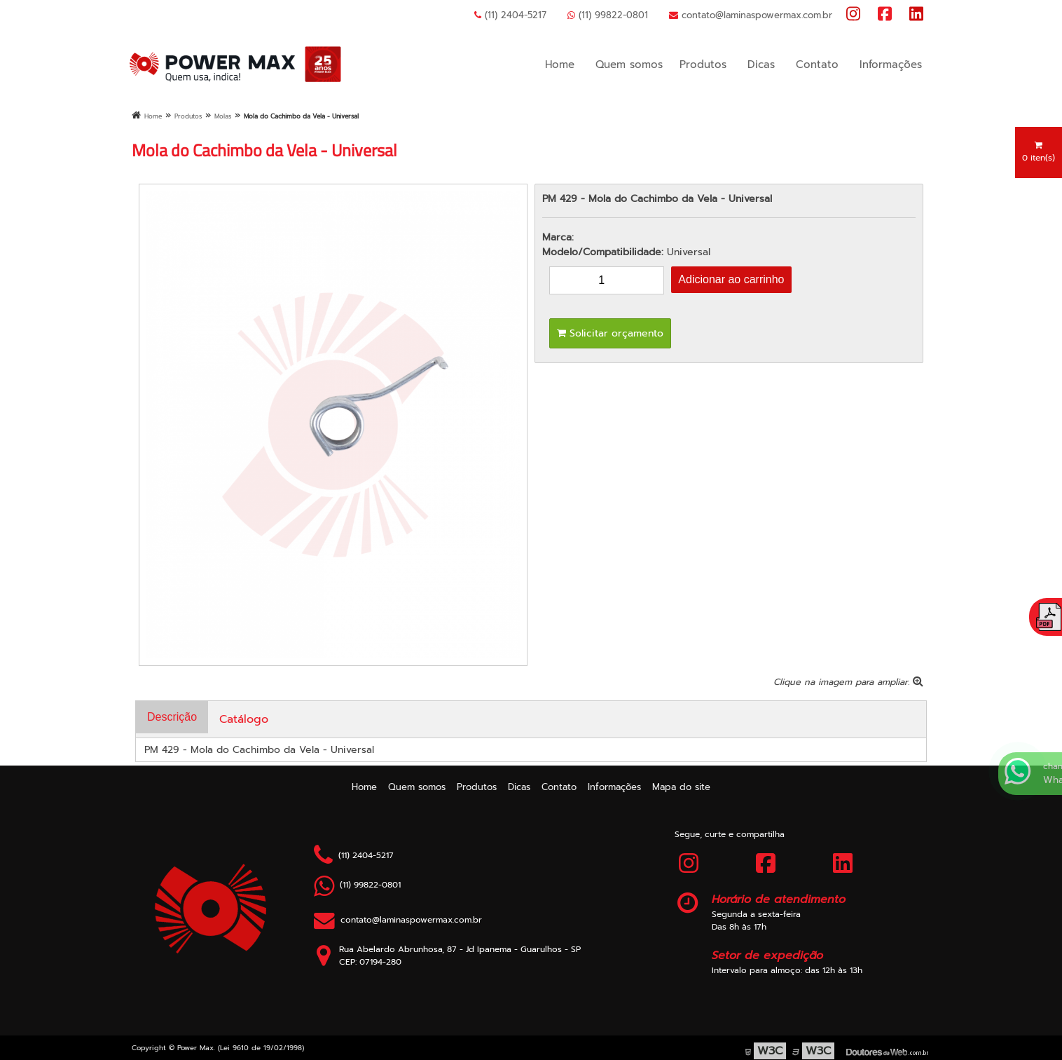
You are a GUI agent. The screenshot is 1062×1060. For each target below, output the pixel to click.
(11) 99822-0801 (607, 15)
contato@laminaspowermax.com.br (750, 15)
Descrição (172, 717)
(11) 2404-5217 (510, 15)
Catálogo (243, 719)
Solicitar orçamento (610, 333)
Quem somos (629, 64)
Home (559, 64)
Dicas (761, 64)
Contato (817, 64)
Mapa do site (681, 787)
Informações (891, 64)
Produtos (703, 64)
